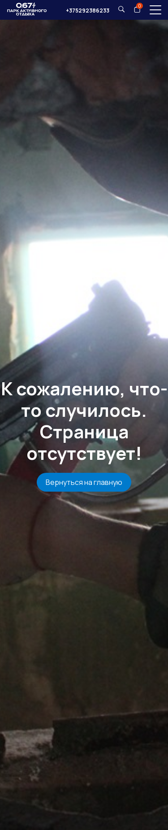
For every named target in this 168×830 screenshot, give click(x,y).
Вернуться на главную (84, 482)
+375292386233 (87, 10)
